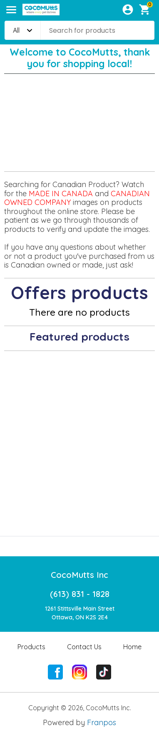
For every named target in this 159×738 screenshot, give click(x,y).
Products (31, 647)
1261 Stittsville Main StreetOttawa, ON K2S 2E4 (79, 613)
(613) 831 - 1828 (79, 594)
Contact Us (84, 647)
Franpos (101, 722)
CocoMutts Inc (79, 575)
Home (132, 647)
